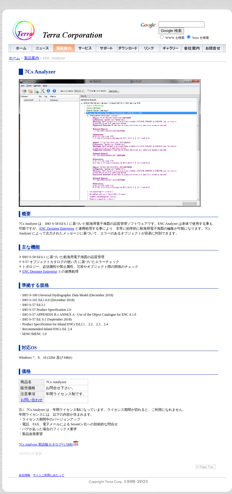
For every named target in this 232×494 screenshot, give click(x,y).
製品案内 (31, 58)
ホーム (14, 58)
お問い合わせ (31, 400)
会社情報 (24, 475)
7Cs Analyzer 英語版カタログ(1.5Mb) (48, 444)
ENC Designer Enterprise (56, 228)
